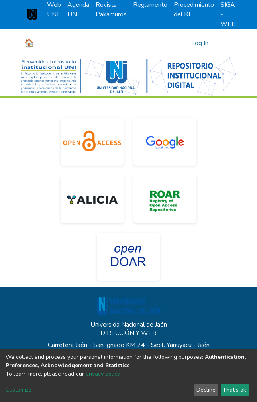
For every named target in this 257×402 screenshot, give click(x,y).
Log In (200, 43)
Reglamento (150, 4)
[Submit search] (184, 43)
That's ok (234, 390)
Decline (206, 390)
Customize (18, 390)
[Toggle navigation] (225, 43)
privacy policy (103, 374)
